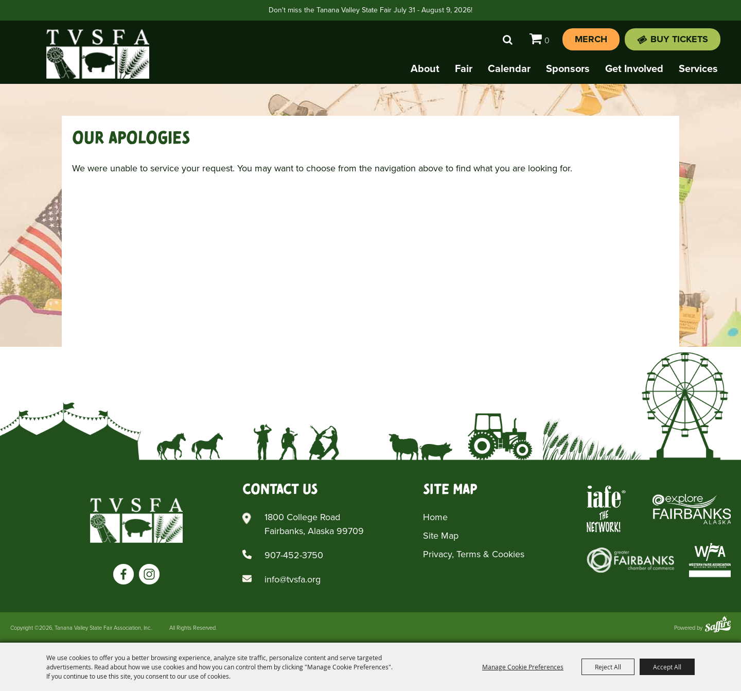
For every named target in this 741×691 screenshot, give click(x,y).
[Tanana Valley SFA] (136, 520)
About (425, 68)
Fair (463, 68)
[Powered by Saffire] (718, 625)
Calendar (509, 68)
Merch (591, 39)
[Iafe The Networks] (606, 509)
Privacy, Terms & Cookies (473, 554)
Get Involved (634, 68)
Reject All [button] (608, 667)
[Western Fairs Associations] (710, 560)
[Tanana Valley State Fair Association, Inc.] (97, 54)
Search (508, 39)
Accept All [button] (667, 667)
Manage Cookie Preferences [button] (522, 667)
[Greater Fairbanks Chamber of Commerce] (630, 560)
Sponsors (568, 68)
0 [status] (547, 40)
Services (698, 68)
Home (435, 517)
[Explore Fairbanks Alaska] (691, 509)
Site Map (440, 535)
